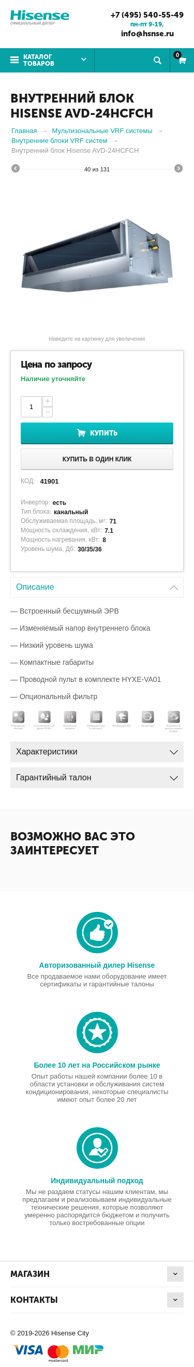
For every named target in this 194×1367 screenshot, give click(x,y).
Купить (103, 433)
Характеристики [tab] (97, 749)
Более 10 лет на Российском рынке (97, 1065)
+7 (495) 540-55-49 (147, 15)
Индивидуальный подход (97, 1180)
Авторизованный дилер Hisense (97, 965)
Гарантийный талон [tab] (97, 775)
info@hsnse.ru (147, 33)
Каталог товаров (38, 60)
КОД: (28, 481)
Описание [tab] (97, 584)
